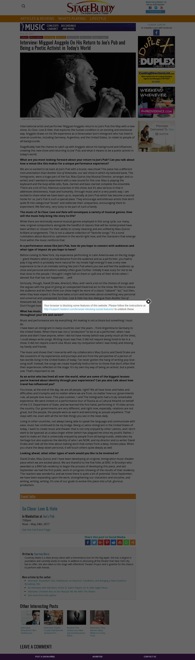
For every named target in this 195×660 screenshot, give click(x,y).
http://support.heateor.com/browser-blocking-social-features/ (79, 309)
